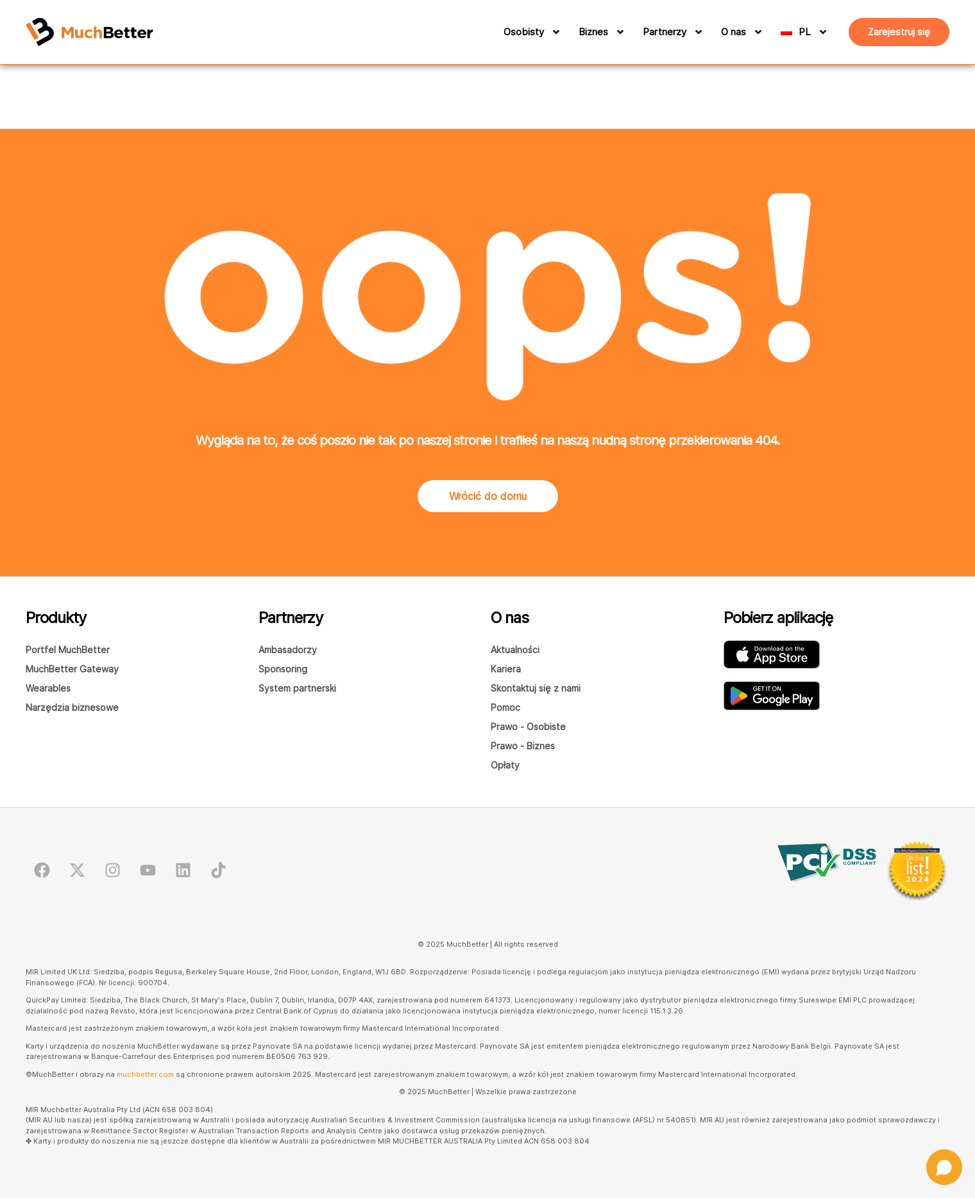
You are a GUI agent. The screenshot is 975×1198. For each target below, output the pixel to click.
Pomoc (505, 707)
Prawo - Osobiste (528, 726)
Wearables (48, 688)
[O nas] (756, 32)
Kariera (506, 668)
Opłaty (505, 765)
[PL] (815, 32)
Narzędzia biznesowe (72, 707)
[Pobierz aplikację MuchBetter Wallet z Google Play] (772, 695)
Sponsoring (283, 668)
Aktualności (515, 649)
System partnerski (297, 688)
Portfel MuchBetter (68, 649)
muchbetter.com (145, 1074)
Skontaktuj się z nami (536, 688)
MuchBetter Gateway (72, 668)
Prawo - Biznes (523, 745)
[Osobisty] (554, 32)
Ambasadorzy (288, 649)
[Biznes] (618, 32)
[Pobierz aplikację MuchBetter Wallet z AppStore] (772, 654)
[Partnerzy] (696, 32)
